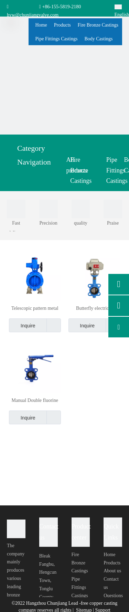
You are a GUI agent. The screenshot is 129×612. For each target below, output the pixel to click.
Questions (113, 595)
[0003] (48, 209)
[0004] (81, 209)
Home (109, 554)
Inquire (22, 325)
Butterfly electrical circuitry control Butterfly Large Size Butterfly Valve (94, 309)
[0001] (16, 209)
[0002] (113, 209)
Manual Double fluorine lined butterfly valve (35, 401)
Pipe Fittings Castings (80, 587)
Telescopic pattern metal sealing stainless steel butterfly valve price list (34, 309)
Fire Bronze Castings (80, 563)
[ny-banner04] (64, 70)
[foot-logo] (16, 529)
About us (112, 570)
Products (112, 562)
